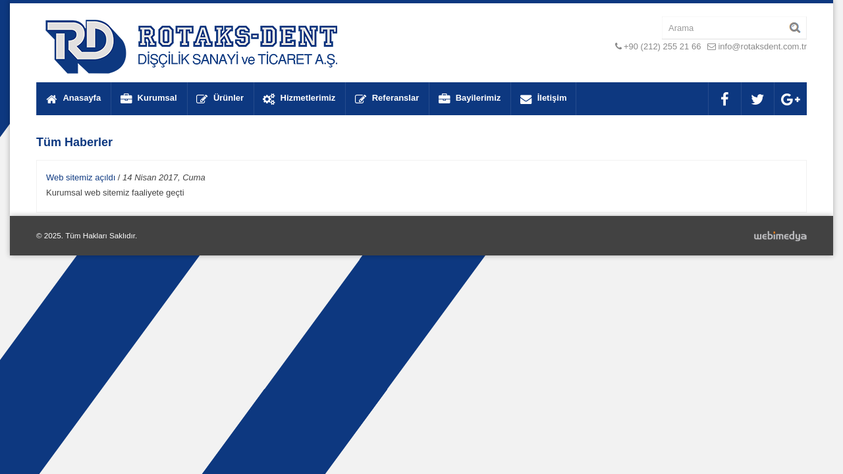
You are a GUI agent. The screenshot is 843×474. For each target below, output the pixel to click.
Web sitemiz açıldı (80, 177)
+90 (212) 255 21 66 (662, 46)
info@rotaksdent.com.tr (762, 46)
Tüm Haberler (74, 142)
